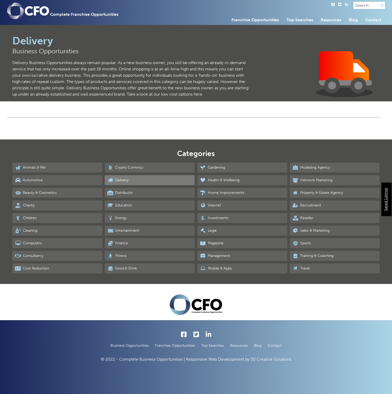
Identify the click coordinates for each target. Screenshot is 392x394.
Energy (117, 218)
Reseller (302, 218)
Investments (214, 218)
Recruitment (306, 205)
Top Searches (300, 19)
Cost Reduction (32, 268)
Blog (353, 19)
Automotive (29, 180)
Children (26, 218)
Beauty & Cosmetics (36, 192)
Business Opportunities (129, 345)
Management (215, 255)
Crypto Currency (125, 167)
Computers (28, 243)
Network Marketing (312, 180)
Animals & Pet (30, 167)
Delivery (118, 180)
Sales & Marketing (311, 230)
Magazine (212, 243)
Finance (117, 243)
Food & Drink (122, 268)
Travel (301, 268)
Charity (25, 205)
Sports (301, 243)
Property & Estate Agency (317, 192)
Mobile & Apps (216, 268)
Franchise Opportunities (255, 19)
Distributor (120, 192)
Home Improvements (222, 192)
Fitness (116, 255)
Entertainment (123, 230)
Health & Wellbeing (220, 180)
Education (119, 205)
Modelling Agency (311, 167)
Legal (208, 230)
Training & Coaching (312, 255)
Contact (373, 19)
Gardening (212, 167)
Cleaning (26, 230)
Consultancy (29, 255)
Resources (331, 19)
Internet (210, 205)
